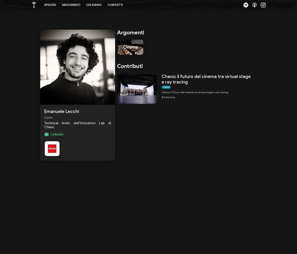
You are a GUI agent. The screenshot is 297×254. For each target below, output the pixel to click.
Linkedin (57, 134)
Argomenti (71, 5)
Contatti (115, 5)
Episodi (50, 5)
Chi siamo (94, 5)
